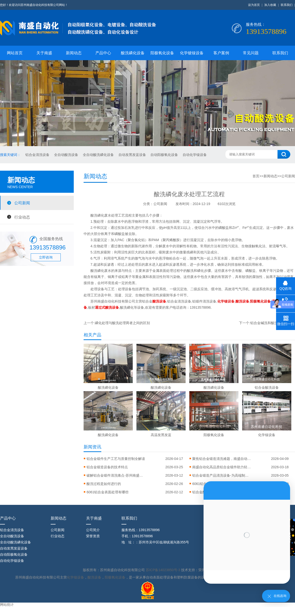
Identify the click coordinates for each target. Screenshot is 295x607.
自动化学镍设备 (195, 155)
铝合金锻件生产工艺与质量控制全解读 (116, 459)
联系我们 (287, 5)
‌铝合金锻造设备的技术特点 (107, 467)
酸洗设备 (94, 577)
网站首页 (15, 53)
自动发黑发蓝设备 (132, 155)
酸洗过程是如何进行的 (104, 484)
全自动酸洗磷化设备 (99, 155)
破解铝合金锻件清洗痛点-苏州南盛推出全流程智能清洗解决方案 (116, 475)
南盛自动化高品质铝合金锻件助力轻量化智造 (221, 467)
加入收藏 (270, 5)
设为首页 (254, 5)
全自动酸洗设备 (66, 155)
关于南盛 (44, 53)
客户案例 (221, 53)
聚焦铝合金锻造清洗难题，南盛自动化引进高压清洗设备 (221, 459)
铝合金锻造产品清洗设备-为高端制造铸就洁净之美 (221, 475)
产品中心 (103, 53)
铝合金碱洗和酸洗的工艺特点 (272, 323)
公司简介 (93, 530)
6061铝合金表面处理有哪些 (108, 492)
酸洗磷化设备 (133, 53)
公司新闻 (22, 203)
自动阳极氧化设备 (164, 155)
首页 (255, 176)
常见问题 (251, 53)
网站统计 (7, 605)
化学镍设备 (75, 577)
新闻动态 (74, 53)
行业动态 (22, 217)
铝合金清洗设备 (37, 155)
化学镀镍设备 (192, 53)
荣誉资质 (93, 536)
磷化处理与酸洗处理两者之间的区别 (122, 323)
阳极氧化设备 (162, 53)
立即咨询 (46, 257)
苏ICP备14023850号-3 (163, 570)
